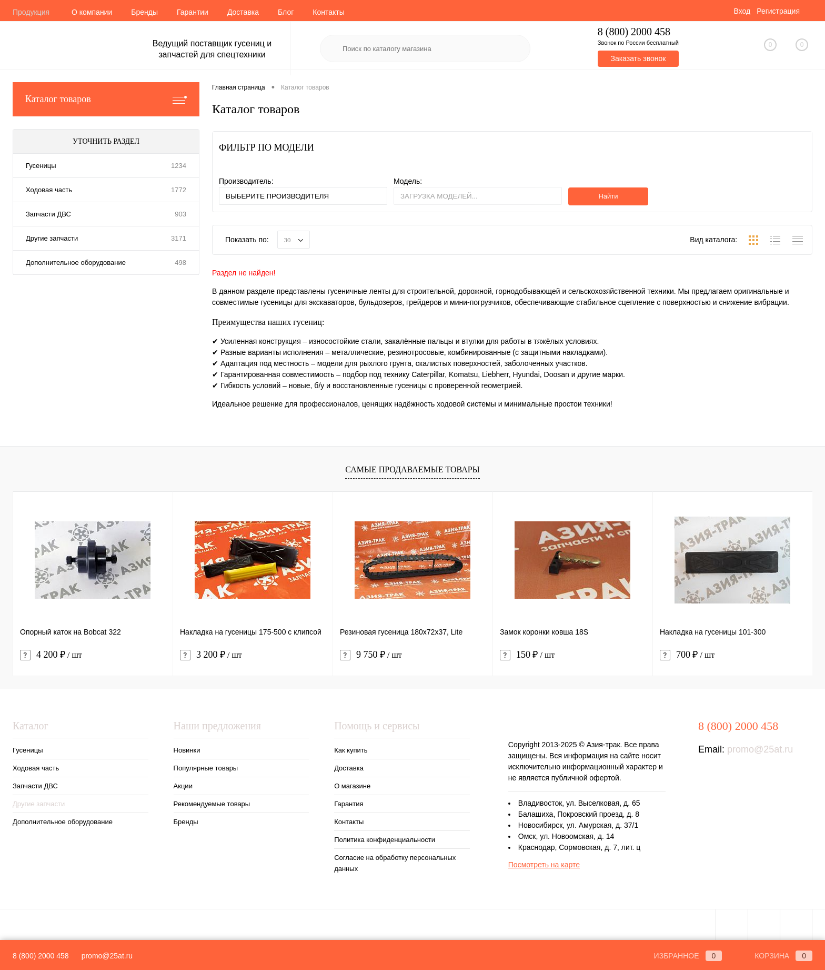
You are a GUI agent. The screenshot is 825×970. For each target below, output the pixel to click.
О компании (92, 12)
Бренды (144, 12)
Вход (741, 11)
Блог (286, 12)
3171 (178, 238)
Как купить (350, 750)
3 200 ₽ (211, 654)
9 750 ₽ (371, 654)
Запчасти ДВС (48, 214)
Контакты (328, 12)
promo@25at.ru (760, 749)
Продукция (31, 12)
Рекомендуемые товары (212, 804)
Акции (183, 786)
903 (180, 214)
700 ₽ (687, 654)
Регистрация (778, 11)
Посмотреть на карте (544, 864)
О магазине (352, 786)
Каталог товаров (106, 99)
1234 (178, 166)
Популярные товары (206, 768)
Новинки (187, 750)
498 (180, 262)
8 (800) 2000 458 (41, 956)
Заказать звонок (638, 58)
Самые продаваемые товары (412, 469)
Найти (608, 196)
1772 (178, 190)
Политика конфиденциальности (384, 840)
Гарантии (192, 12)
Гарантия (348, 804)
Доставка (243, 12)
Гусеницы (41, 166)
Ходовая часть (49, 190)
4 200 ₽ (51, 654)
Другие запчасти (52, 238)
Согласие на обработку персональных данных (395, 863)
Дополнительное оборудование (76, 262)
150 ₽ (527, 654)
